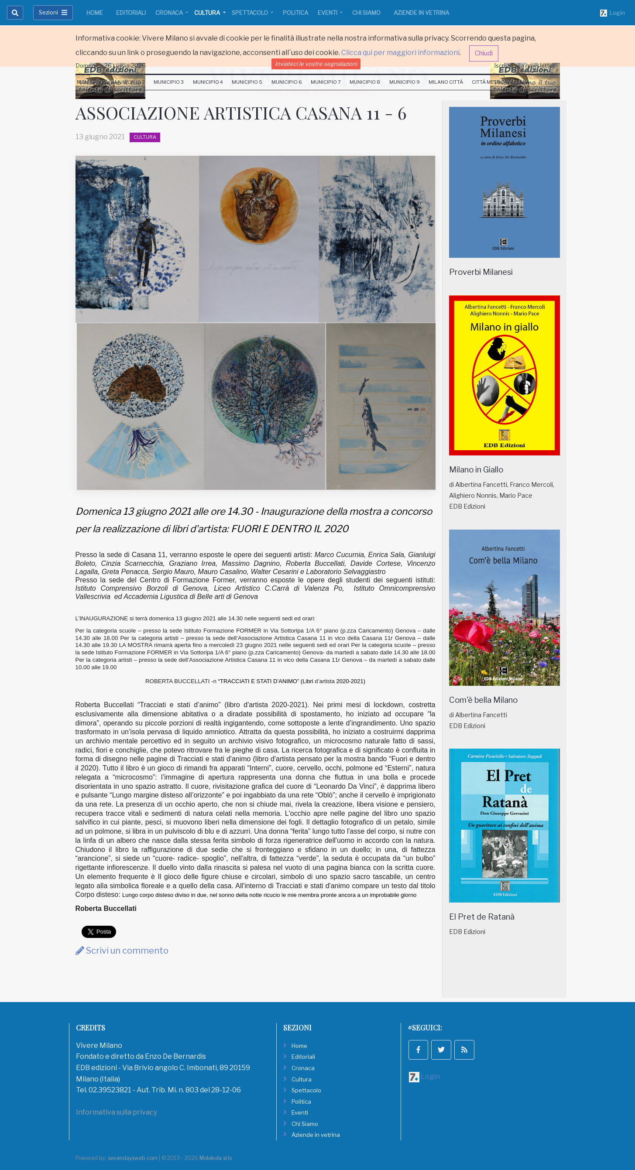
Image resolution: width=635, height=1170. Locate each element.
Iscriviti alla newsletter (524, 65)
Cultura (207, 12)
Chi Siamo (366, 12)
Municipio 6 (286, 82)
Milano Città (446, 82)
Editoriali (131, 12)
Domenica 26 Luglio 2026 (111, 65)
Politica (295, 12)
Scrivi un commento (122, 950)
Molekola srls (215, 1158)
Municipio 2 (130, 82)
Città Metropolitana (500, 82)
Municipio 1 (91, 82)
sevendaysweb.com (133, 1158)
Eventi (328, 12)
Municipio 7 (326, 82)
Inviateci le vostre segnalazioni (316, 63)
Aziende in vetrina (421, 12)
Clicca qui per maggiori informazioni (400, 52)
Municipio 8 (365, 82)
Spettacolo (250, 12)
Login (612, 13)
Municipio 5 (247, 82)
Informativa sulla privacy (116, 1112)
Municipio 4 (208, 82)
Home (94, 12)
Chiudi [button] (484, 53)
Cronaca (169, 12)
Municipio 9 (404, 82)
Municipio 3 (169, 82)
